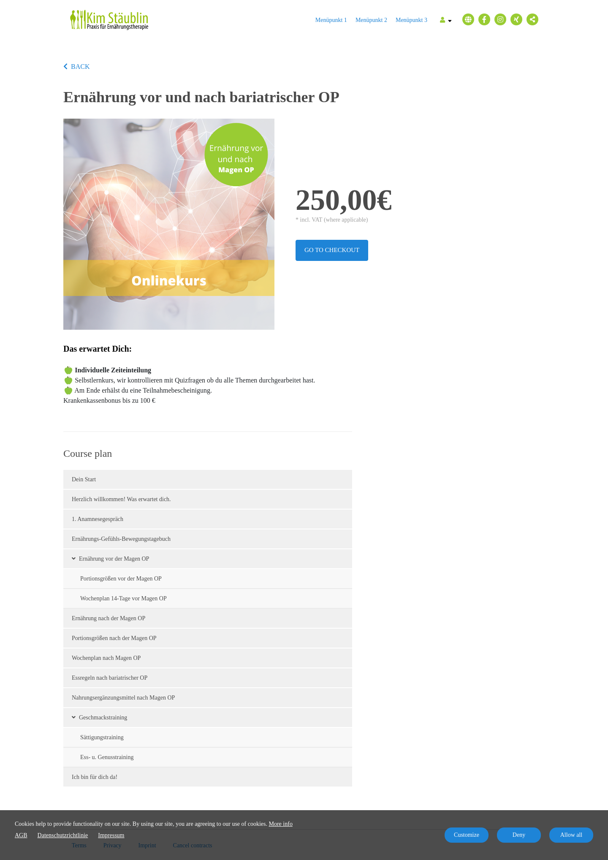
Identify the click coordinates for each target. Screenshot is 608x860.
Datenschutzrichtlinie (63, 835)
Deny (519, 835)
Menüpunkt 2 (371, 20)
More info (281, 824)
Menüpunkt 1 (331, 20)
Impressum (111, 835)
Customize (466, 835)
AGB (21, 835)
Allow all (571, 835)
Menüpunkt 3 (411, 20)
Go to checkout (331, 250)
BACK (76, 66)
